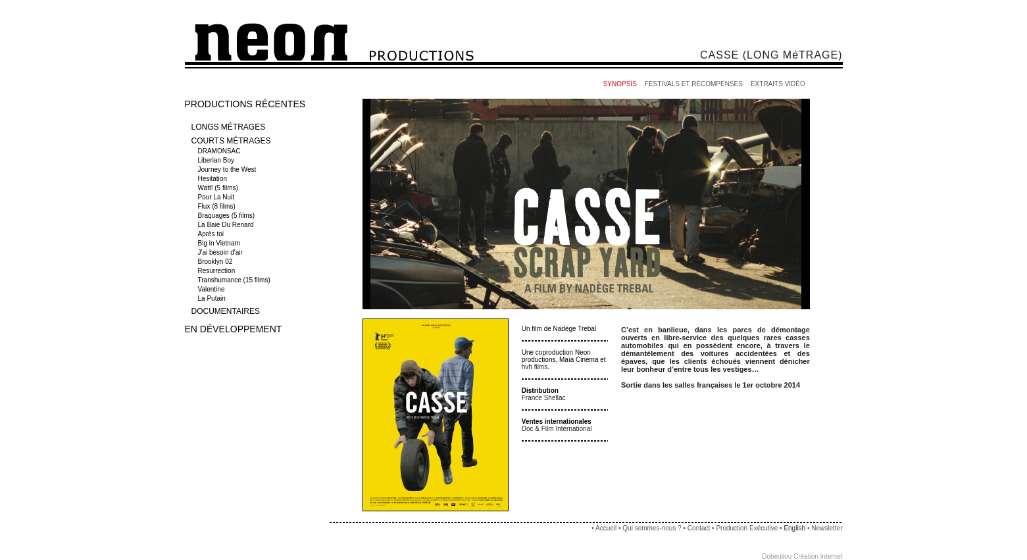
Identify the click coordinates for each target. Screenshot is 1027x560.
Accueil (605, 528)
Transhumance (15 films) (235, 280)
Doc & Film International (557, 428)
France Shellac (544, 397)
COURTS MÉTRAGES (231, 140)
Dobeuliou (776, 556)
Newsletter (826, 528)
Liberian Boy (217, 160)
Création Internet (818, 556)
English (794, 528)
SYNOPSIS (620, 84)
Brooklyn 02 (216, 261)
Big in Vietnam (220, 243)
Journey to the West (228, 169)
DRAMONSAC (220, 151)
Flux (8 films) (218, 206)
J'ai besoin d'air (221, 252)
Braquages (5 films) (227, 215)
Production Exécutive (748, 528)
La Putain (213, 298)
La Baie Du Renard (227, 224)
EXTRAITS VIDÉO (778, 84)
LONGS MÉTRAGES (228, 127)
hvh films (534, 366)
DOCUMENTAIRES (225, 311)
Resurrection (217, 270)
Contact (699, 528)
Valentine (212, 289)
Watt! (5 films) (219, 187)
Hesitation (213, 178)
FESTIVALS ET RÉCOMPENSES (694, 84)
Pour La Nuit (217, 197)
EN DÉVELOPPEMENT (233, 329)
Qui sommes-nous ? (651, 528)
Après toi (212, 234)
